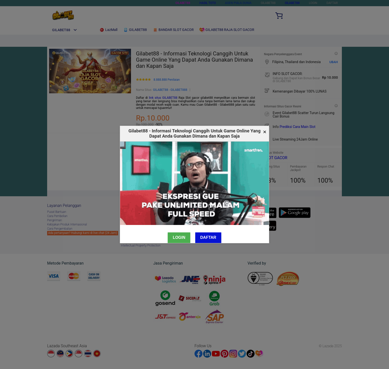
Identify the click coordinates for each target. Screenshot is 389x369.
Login (179, 237)
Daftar (208, 237)
